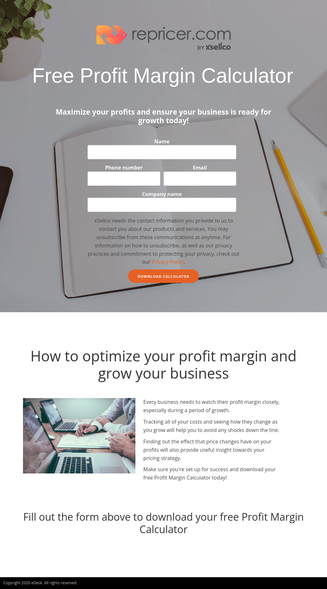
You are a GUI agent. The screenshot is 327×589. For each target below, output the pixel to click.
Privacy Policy (168, 261)
